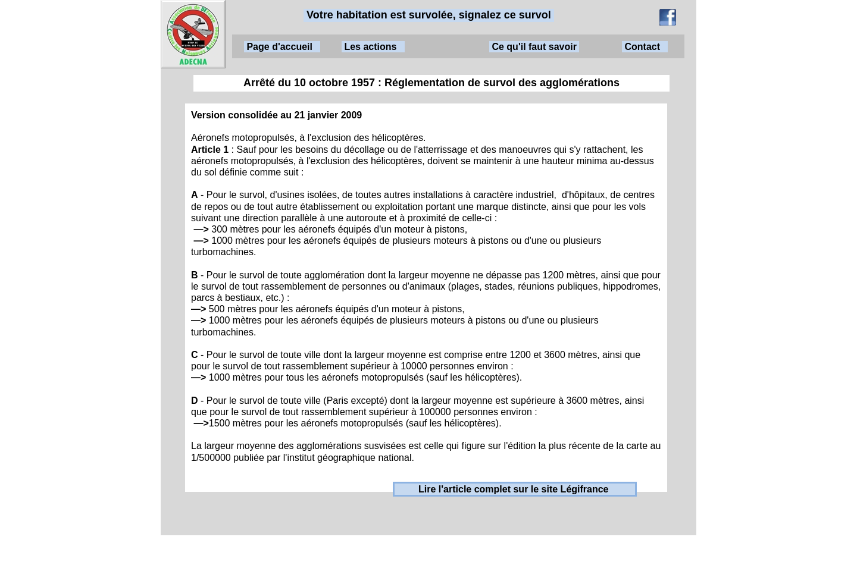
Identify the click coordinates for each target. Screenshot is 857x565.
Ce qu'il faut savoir (534, 47)
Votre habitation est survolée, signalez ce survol (429, 15)
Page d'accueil (282, 47)
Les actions (373, 47)
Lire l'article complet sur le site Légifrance (515, 489)
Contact (645, 47)
